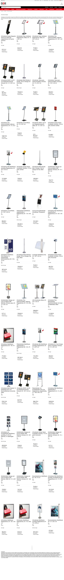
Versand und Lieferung (56, 0)
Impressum (52, 0)
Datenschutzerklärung (46, 0)
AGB (49, 0)
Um (42, 0)
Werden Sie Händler (37, 0)
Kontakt (40, 0)
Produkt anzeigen (4, 51)
